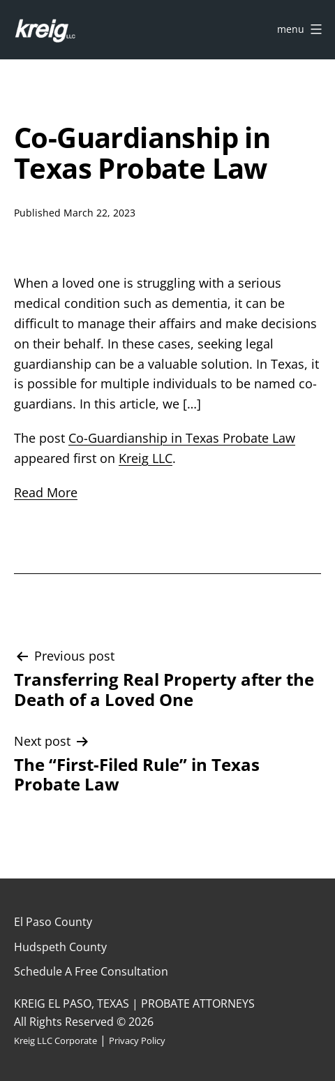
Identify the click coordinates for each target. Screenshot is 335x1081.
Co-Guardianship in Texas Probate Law (181, 437)
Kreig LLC (145, 458)
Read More (45, 492)
